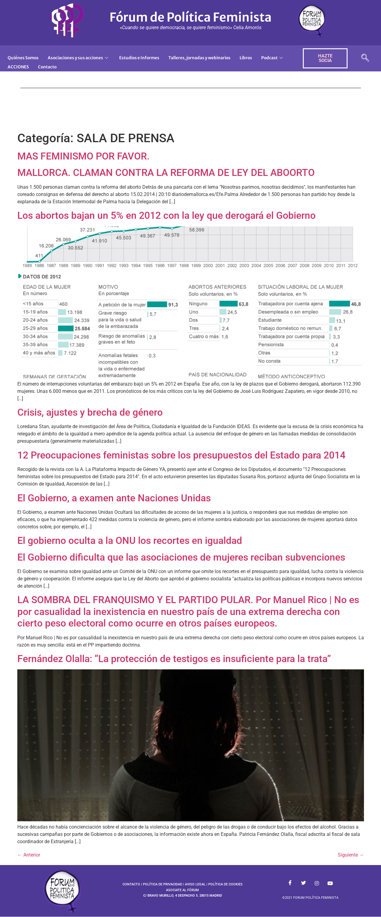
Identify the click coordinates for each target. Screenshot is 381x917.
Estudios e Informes (149, 57)
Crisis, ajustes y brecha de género (90, 412)
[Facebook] (290, 883)
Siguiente (351, 855)
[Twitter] (303, 883)
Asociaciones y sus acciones (83, 57)
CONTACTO (131, 884)
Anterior (28, 855)
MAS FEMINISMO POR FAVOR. (83, 156)
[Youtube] (330, 883)
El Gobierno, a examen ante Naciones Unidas (114, 498)
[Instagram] (316, 883)
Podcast (19, 64)
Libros (265, 57)
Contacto (84, 64)
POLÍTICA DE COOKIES (225, 884)
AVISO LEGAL (195, 884)
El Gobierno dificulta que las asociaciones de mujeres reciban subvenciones (181, 557)
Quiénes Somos (25, 57)
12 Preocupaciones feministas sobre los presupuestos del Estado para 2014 (181, 455)
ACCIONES (53, 64)
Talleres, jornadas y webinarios (214, 57)
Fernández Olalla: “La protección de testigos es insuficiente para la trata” (174, 659)
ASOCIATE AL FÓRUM (182, 890)
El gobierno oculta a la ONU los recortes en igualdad (129, 540)
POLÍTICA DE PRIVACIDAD (162, 884)
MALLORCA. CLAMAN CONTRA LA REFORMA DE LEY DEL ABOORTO (166, 172)
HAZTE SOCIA (325, 58)
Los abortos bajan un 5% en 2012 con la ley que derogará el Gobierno (166, 215)
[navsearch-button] (365, 58)
